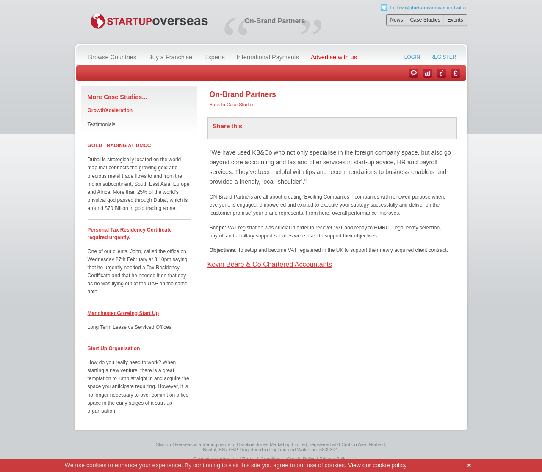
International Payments (268, 57)
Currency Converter (455, 73)
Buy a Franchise (170, 57)
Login (412, 57)
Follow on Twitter (428, 7)
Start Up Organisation (114, 348)
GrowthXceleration (110, 110)
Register (443, 57)
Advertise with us (334, 57)
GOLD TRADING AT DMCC (119, 146)
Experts (214, 57)
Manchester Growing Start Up (123, 313)
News (396, 20)
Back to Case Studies (232, 104)
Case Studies (425, 20)
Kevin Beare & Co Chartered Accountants (269, 264)
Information (441, 73)
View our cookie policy (377, 465)
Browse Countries (112, 57)
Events (455, 20)
